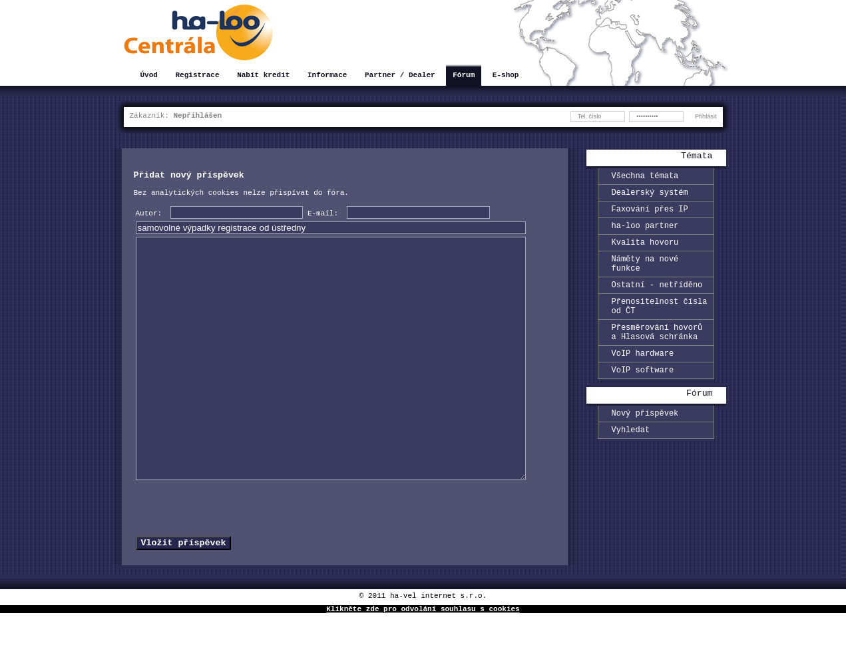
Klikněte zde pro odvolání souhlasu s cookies (422, 664)
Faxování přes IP (650, 214)
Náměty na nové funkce (645, 276)
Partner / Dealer (400, 76)
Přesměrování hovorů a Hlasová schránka (657, 354)
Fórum (464, 76)
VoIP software (643, 397)
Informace (327, 76)
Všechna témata (645, 177)
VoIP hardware (643, 378)
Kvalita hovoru (645, 251)
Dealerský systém (650, 195)
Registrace (198, 76)
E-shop (506, 76)
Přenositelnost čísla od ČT (660, 324)
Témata (696, 157)
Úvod (149, 76)
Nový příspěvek (645, 442)
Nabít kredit (263, 76)
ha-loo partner (645, 233)
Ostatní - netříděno (657, 300)
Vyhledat (631, 461)
